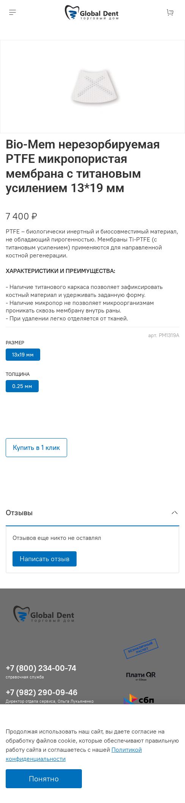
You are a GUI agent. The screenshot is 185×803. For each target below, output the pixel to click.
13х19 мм (23, 354)
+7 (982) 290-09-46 (42, 692)
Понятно (44, 778)
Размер (15, 342)
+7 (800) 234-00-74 (41, 668)
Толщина (18, 374)
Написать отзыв (44, 558)
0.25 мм (22, 386)
